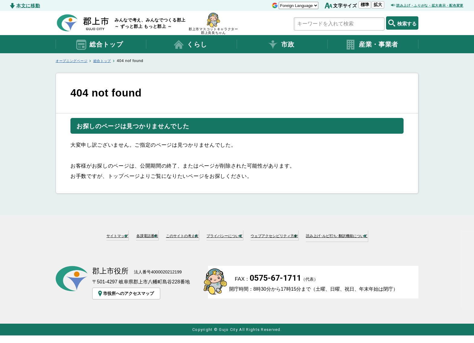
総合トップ (99, 45)
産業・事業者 (371, 45)
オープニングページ (74, 60)
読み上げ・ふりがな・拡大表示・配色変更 (418, 5)
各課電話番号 (157, 235)
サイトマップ (112, 235)
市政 (280, 45)
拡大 (351, 4)
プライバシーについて (274, 235)
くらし (190, 45)
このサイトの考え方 (211, 235)
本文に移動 (28, 5)
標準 (338, 4)
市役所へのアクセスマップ (128, 301)
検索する (402, 23)
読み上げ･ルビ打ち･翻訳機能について (239, 245)
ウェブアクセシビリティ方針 (348, 235)
